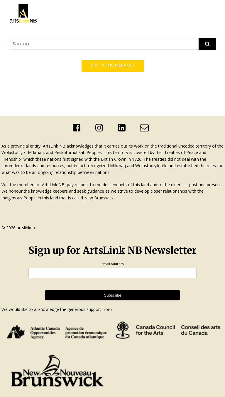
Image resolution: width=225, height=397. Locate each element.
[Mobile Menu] (212, 53)
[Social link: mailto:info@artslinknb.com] (146, 128)
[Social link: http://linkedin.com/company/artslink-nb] (124, 128)
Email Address (112, 263)
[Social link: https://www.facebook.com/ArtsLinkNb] (78, 128)
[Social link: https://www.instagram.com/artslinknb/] (101, 128)
